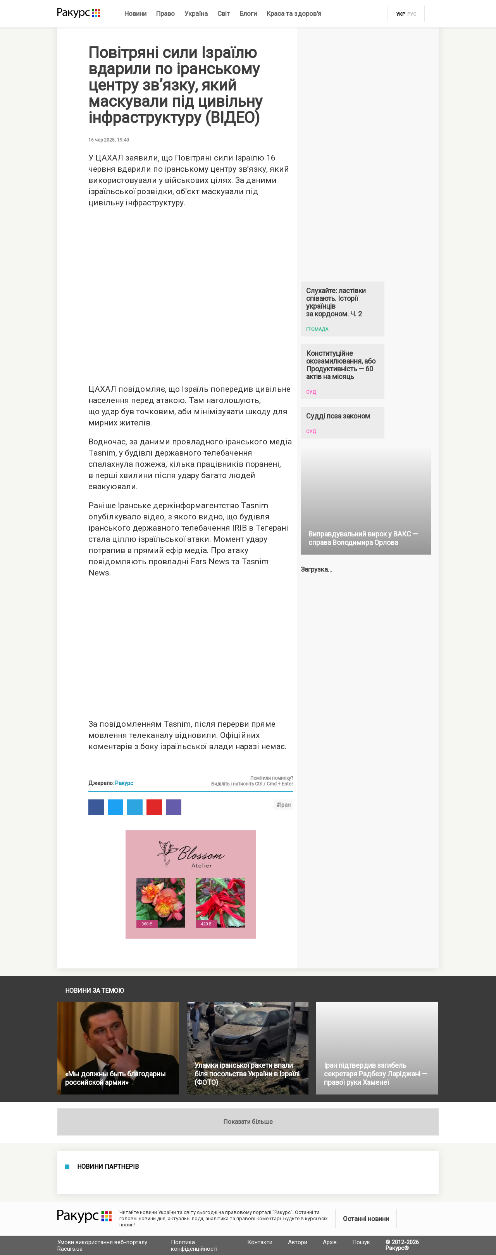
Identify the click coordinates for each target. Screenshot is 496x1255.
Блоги (248, 13)
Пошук (361, 1242)
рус (411, 14)
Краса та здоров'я (294, 13)
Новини (135, 13)
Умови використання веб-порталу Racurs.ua (102, 1245)
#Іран (283, 805)
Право (165, 13)
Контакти (259, 1242)
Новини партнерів (108, 1167)
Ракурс (124, 783)
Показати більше (248, 1121)
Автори (297, 1242)
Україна (196, 13)
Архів (330, 1242)
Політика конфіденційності (194, 1245)
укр (400, 14)
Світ (223, 13)
